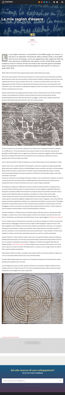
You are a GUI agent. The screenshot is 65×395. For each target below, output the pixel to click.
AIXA (8, 9)
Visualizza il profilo (32, 42)
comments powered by (10, 337)
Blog (3, 9)
